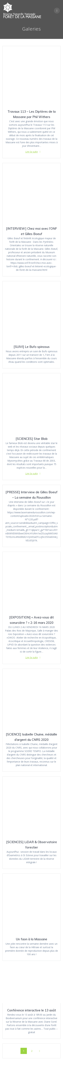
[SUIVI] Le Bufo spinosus (32, 347)
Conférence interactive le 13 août (31, 1010)
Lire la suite (31, 151)
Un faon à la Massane (31, 939)
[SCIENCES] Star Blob (32, 439)
